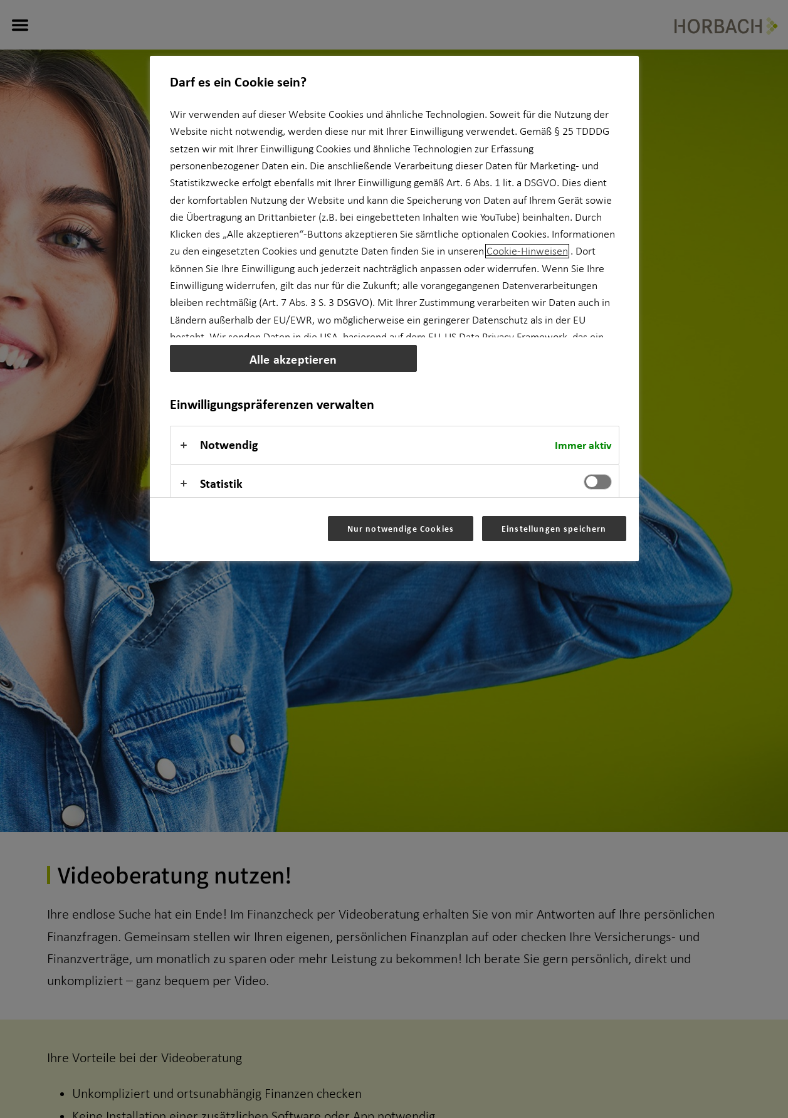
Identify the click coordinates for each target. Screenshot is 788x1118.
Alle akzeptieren (293, 359)
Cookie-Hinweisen (527, 251)
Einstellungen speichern (554, 528)
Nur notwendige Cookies (400, 528)
